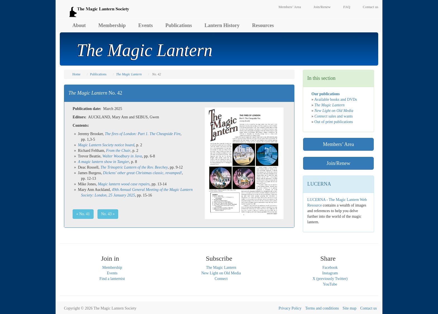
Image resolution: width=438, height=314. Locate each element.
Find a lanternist (112, 279)
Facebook (329, 267)
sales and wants (334, 116)
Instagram (330, 273)
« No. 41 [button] (83, 214)
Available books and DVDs (335, 99)
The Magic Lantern (221, 267)
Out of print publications (334, 122)
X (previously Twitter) (330, 279)
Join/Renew (321, 7)
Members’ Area (289, 7)
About (79, 25)
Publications (178, 25)
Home (76, 74)
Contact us (370, 7)
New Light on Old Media (221, 273)
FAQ (346, 7)
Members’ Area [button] (338, 144)
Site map (349, 308)
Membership (112, 25)
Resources (263, 25)
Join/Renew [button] (338, 163)
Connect (221, 279)
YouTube (330, 284)
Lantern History (222, 25)
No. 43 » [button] (108, 214)
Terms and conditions (322, 308)
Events (145, 25)
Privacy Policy (289, 308)
